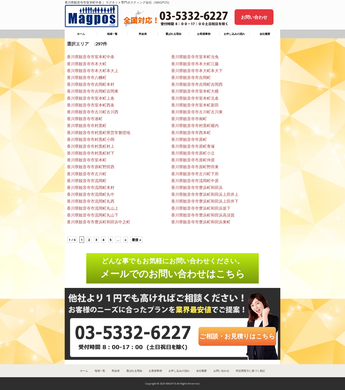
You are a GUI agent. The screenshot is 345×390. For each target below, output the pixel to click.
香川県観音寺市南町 (189, 118)
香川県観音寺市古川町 (86, 173)
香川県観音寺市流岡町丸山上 (92, 208)
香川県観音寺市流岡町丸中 (90, 194)
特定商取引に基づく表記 (250, 371)
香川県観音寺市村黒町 (86, 125)
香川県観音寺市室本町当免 (195, 56)
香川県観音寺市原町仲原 (193, 159)
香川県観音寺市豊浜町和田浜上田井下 (205, 201)
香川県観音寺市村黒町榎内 (195, 125)
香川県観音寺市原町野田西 (90, 166)
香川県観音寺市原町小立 (193, 153)
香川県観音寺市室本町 (86, 159)
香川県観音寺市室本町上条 (90, 98)
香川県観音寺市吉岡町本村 (90, 84)
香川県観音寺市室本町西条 (90, 105)
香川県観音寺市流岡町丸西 (90, 201)
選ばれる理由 (173, 34)
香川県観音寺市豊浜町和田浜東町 (201, 221)
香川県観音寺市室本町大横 (195, 91)
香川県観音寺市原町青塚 (193, 146)
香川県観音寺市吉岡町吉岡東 (92, 91)
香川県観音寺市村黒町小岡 (90, 139)
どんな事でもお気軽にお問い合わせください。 (172, 268)
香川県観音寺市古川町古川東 (197, 111)
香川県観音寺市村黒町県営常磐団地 (98, 132)
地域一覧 (112, 34)
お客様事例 (203, 34)
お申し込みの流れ (234, 34)
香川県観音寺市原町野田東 (195, 166)
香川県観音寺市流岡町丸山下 (92, 215)
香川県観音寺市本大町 (86, 63)
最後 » (136, 239)
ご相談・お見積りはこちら (237, 336)
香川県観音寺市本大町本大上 (92, 70)
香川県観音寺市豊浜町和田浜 (197, 187)
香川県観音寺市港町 (85, 118)
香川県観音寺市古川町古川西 (92, 111)
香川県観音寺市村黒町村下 (90, 153)
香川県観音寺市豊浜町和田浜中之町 (98, 221)
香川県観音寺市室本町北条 (195, 98)
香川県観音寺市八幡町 (86, 77)
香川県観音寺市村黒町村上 (90, 146)
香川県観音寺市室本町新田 (195, 105)
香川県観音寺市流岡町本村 (90, 187)
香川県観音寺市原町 (189, 139)
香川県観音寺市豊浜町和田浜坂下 (201, 208)
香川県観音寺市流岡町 (86, 180)
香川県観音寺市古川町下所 (195, 173)
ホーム (81, 34)
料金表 (143, 34)
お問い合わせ (254, 17)
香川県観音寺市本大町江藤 (195, 63)
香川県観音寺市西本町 (191, 132)
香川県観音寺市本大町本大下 (197, 70)
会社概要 (265, 34)
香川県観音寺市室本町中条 (90, 56)
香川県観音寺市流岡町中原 (195, 180)
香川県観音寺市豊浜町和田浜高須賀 (203, 215)
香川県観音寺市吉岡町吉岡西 (197, 84)
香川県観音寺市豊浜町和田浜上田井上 (205, 194)
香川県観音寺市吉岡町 (191, 77)
